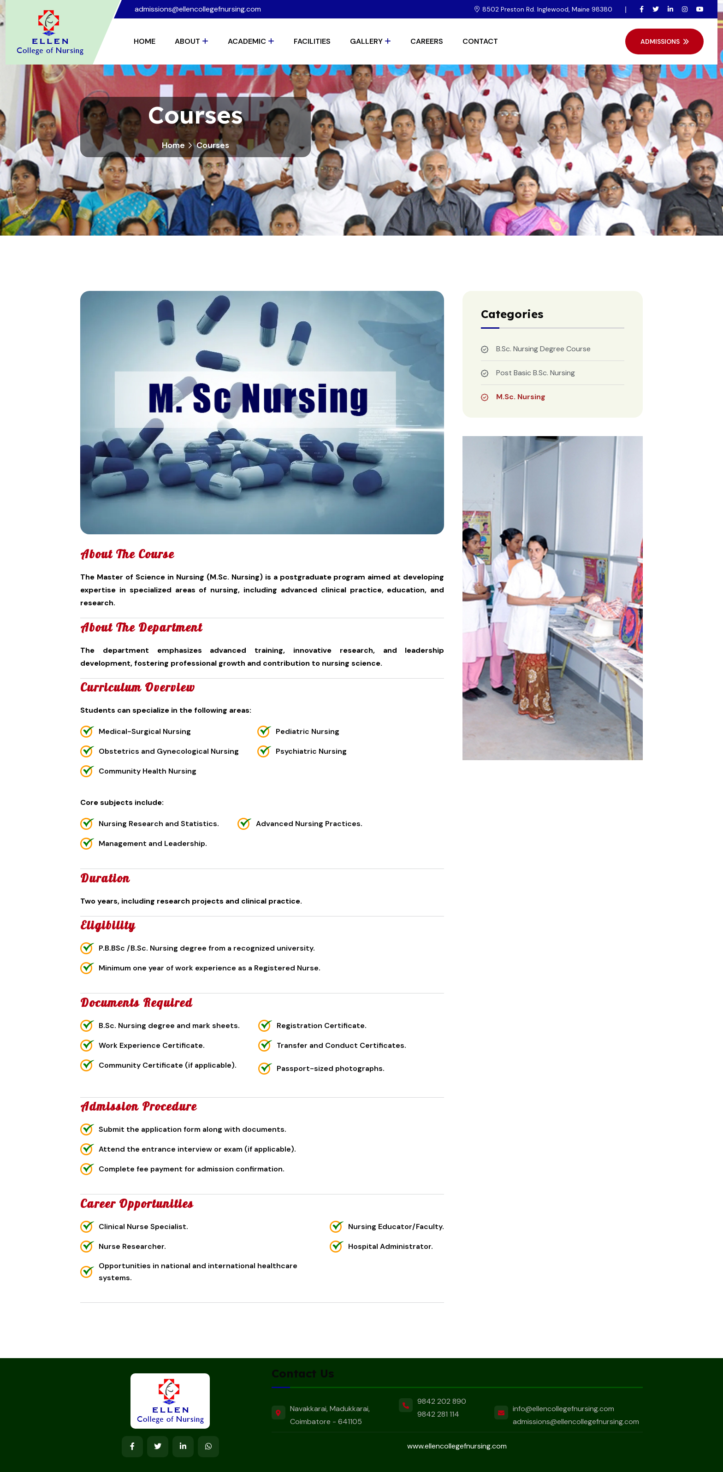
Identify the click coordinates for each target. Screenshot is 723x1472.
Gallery (366, 41)
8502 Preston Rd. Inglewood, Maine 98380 (547, 9)
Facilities (312, 41)
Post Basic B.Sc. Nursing (535, 373)
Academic (247, 41)
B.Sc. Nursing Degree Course (543, 349)
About (187, 41)
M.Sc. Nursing (520, 397)
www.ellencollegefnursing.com (457, 1446)
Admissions (664, 41)
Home (144, 41)
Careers (426, 41)
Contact (480, 41)
